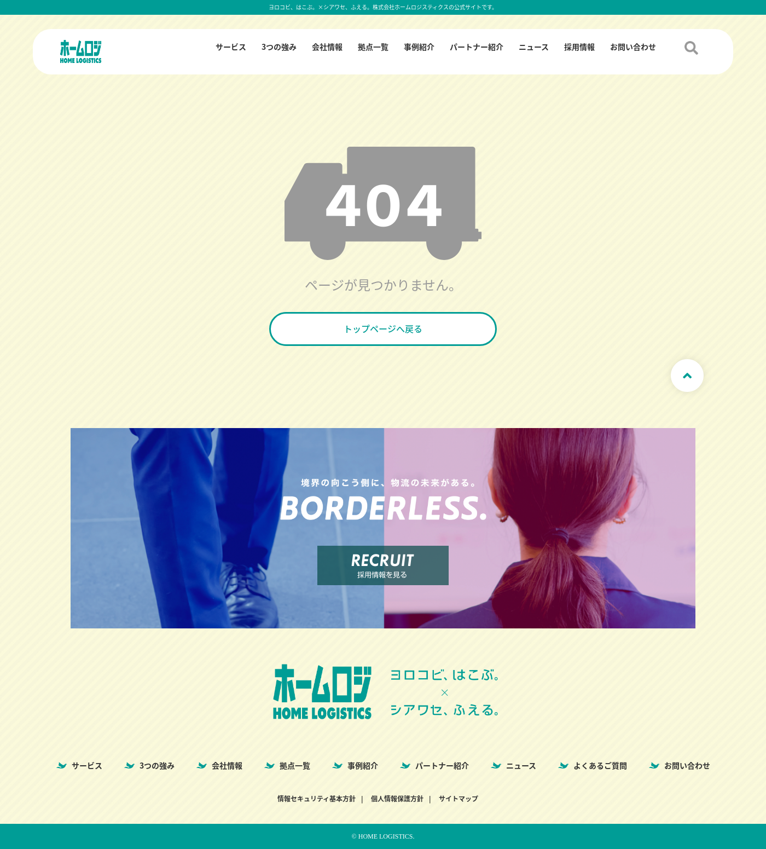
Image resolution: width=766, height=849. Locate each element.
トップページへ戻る (383, 328)
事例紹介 (419, 46)
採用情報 (579, 46)
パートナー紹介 (476, 46)
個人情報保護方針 (397, 799)
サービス (231, 46)
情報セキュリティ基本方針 (316, 799)
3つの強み (279, 46)
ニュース (534, 46)
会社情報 (327, 46)
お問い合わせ (633, 46)
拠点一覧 (373, 46)
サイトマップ (458, 799)
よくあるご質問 (600, 765)
